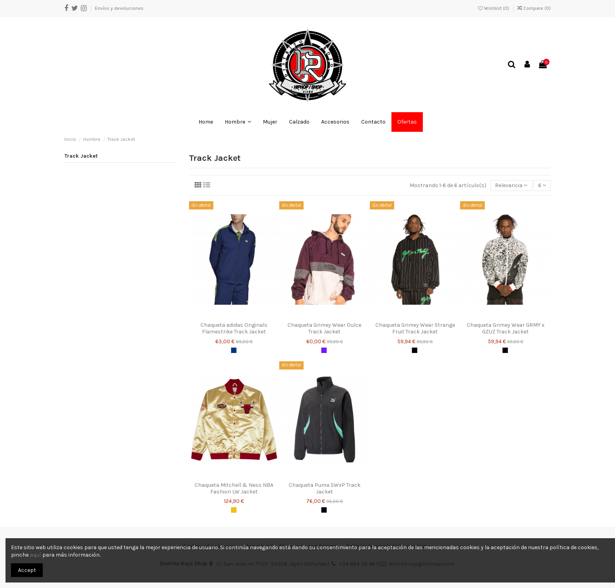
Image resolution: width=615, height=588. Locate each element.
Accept (27, 570)
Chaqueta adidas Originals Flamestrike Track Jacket (233, 328)
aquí (35, 555)
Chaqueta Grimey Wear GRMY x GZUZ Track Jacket (505, 328)
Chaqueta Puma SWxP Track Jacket (324, 488)
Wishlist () (494, 8)
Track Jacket (81, 156)
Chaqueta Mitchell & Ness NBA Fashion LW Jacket (234, 488)
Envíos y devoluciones (119, 8)
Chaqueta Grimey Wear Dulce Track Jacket (324, 328)
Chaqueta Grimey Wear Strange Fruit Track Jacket (415, 328)
